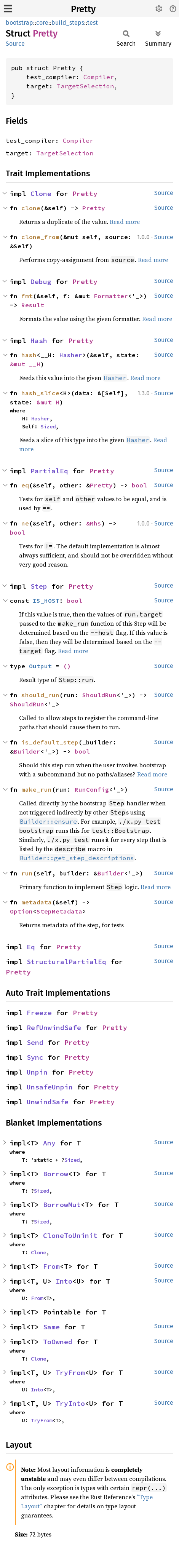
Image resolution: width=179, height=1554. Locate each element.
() (67, 666)
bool (139, 485)
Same (51, 1326)
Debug (40, 281)
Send (35, 1042)
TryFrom (70, 1372)
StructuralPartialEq (66, 961)
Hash (38, 340)
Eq (31, 946)
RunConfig (92, 789)
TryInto (70, 1403)
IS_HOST (46, 600)
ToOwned (57, 1341)
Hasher (70, 355)
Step (38, 586)
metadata (36, 902)
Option (21, 911)
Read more (125, 221)
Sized (48, 426)
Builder (27, 751)
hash (29, 355)
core (42, 22)
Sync (35, 1057)
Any (49, 1143)
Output (40, 666)
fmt (27, 296)
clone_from (40, 237)
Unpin (37, 1072)
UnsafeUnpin (50, 1087)
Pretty (83, 9)
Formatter (111, 296)
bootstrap (19, 22)
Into (64, 1281)
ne (25, 523)
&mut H (48, 402)
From (51, 1266)
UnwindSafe (48, 1101)
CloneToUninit (70, 1235)
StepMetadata (59, 911)
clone (30, 208)
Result (32, 305)
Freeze (39, 1012)
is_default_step (49, 742)
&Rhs (93, 523)
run (27, 873)
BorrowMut (62, 1204)
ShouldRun (99, 695)
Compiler (98, 77)
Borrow (55, 1173)
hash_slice (40, 393)
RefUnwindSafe (54, 1027)
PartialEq (49, 470)
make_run (36, 789)
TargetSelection (85, 86)
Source (15, 43)
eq (25, 485)
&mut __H (25, 364)
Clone (40, 193)
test (92, 22)
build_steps (67, 22)
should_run (40, 695)
